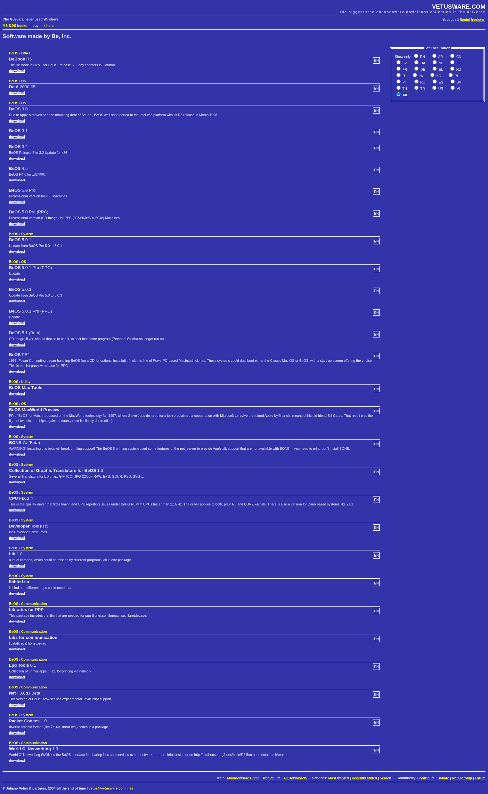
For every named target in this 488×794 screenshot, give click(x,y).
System (27, 234)
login (465, 19)
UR (440, 89)
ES (440, 82)
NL (440, 63)
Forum (480, 778)
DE (422, 69)
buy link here (43, 26)
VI (458, 89)
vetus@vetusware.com (107, 788)
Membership (462, 778)
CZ (404, 63)
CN (458, 57)
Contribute (426, 778)
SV (458, 82)
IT (403, 76)
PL (456, 76)
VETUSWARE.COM (458, 6)
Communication (34, 604)
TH (404, 89)
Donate (443, 778)
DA (422, 63)
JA (420, 76)
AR (440, 57)
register (478, 19)
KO (438, 76)
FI (457, 63)
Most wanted (338, 778)
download (17, 71)
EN (422, 57)
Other (25, 53)
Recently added (364, 778)
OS (23, 81)
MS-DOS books (15, 26)
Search (385, 778)
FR (404, 69)
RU (422, 82)
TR (422, 89)
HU (458, 69)
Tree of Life (271, 778)
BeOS (13, 53)
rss (131, 788)
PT (404, 82)
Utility (26, 382)
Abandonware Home (242, 778)
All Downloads (295, 778)
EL (440, 69)
